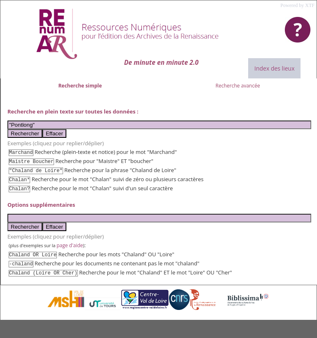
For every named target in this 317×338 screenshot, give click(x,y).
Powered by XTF (297, 5)
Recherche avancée (238, 85)
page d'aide (69, 245)
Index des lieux (274, 68)
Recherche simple (80, 85)
